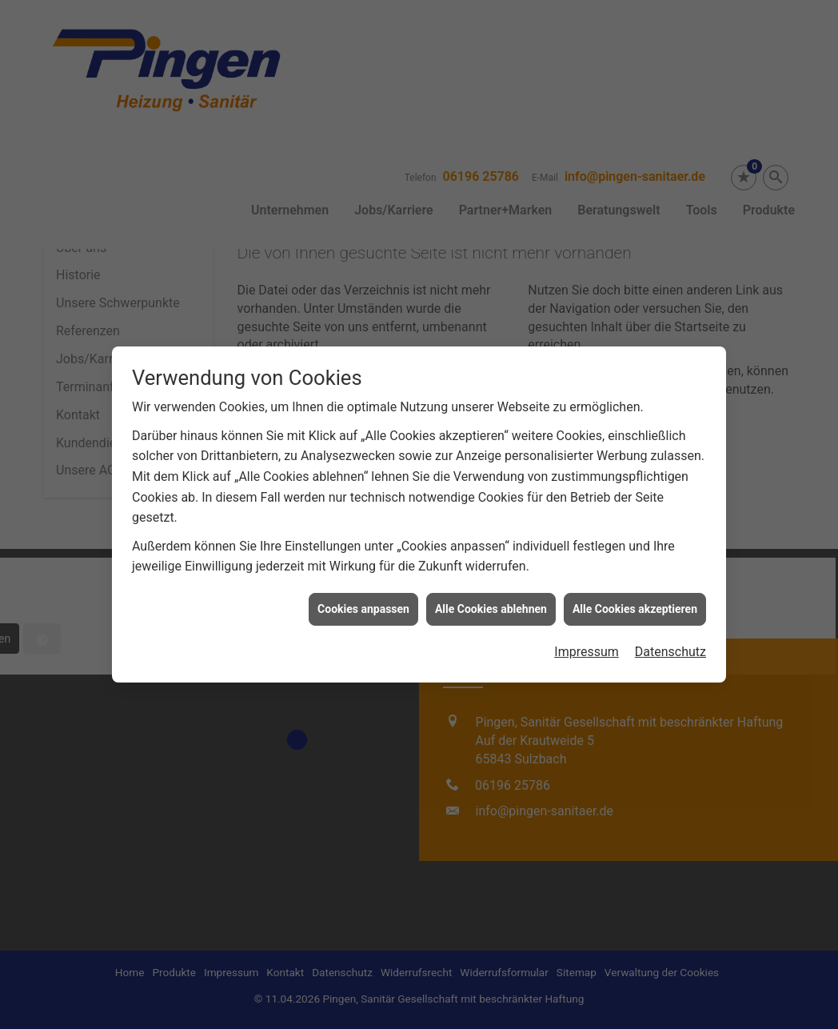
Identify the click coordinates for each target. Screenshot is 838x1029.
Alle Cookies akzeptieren (635, 596)
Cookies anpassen (363, 596)
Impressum (586, 639)
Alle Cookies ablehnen (491, 596)
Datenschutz (670, 639)
